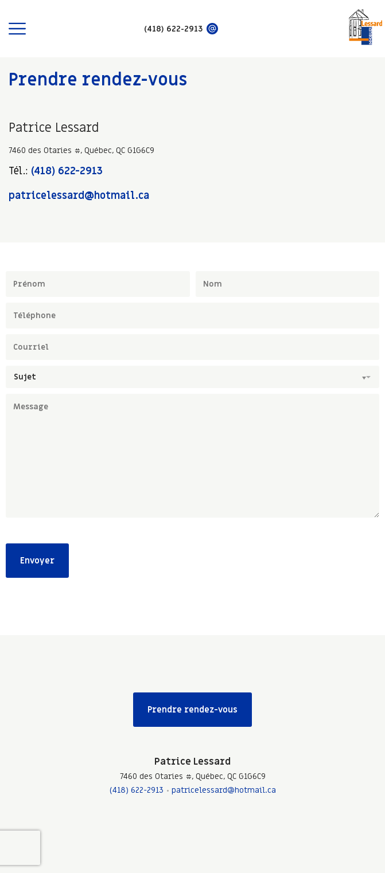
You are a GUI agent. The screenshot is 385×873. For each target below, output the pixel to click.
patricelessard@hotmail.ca (79, 195)
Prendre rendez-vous (192, 709)
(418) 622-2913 (67, 171)
